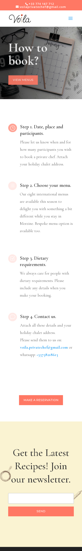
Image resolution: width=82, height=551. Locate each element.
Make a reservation (41, 400)
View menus (23, 80)
